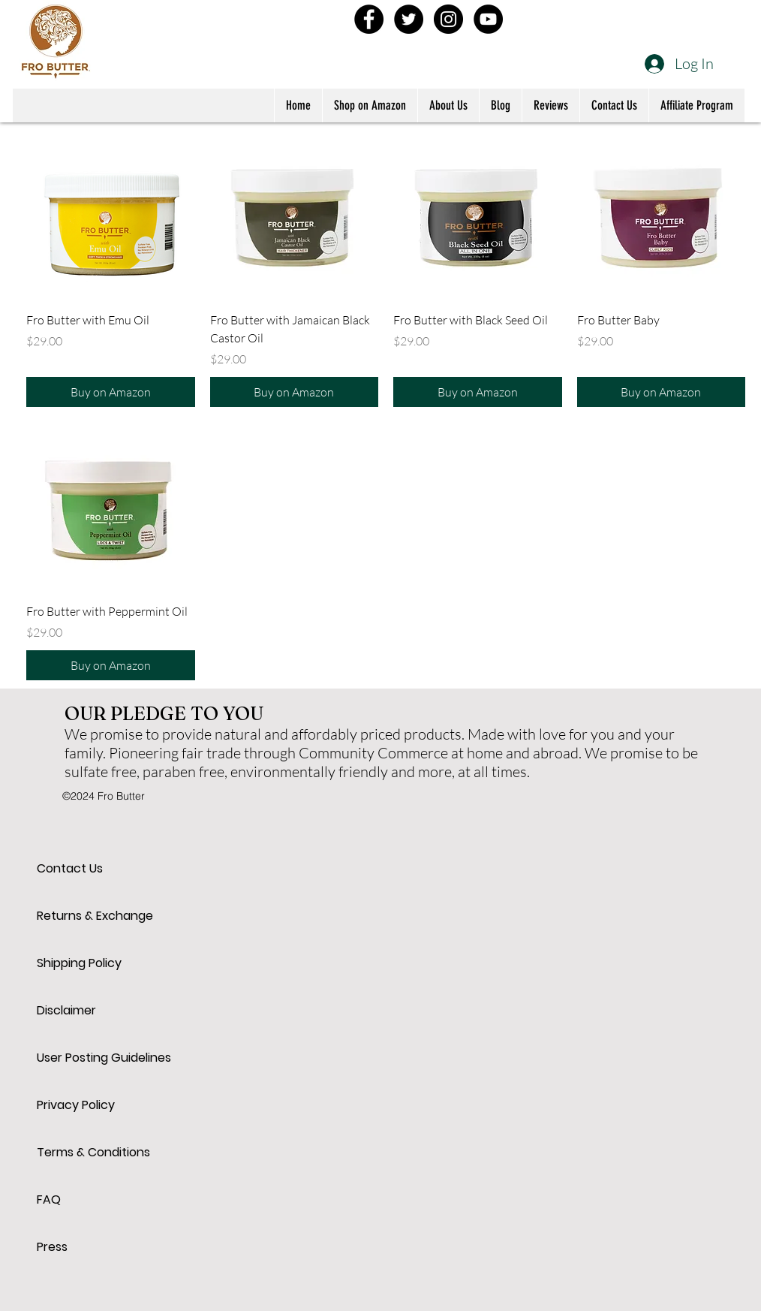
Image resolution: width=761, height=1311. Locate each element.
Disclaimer (66, 1010)
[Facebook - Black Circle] (369, 19)
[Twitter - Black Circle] (408, 19)
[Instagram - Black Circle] (448, 19)
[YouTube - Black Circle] (488, 19)
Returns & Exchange (90, 915)
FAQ (49, 1199)
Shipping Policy (79, 963)
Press (52, 1246)
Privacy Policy (76, 1105)
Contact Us (70, 868)
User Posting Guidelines (90, 1057)
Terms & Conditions (90, 1152)
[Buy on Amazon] (110, 392)
